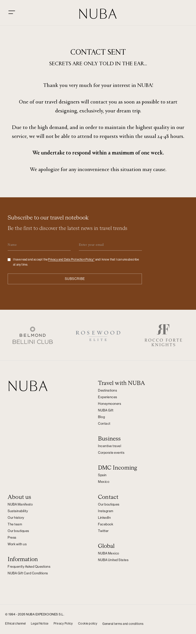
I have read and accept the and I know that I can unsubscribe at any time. (76, 262)
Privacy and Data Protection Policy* (71, 259)
